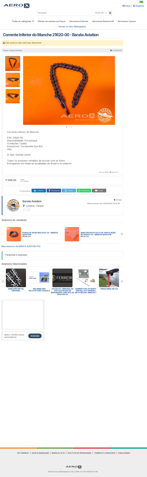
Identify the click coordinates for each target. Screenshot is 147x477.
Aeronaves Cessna (127, 21)
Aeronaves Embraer (78, 21)
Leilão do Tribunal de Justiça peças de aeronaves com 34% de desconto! (62, 291)
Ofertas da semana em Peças (51, 21)
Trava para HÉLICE (109, 289)
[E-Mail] (99, 190)
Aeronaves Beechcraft (103, 21)
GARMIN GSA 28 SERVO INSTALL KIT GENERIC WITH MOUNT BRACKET (85, 290)
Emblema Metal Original (16, 290)
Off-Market (23, 453)
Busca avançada (40, 453)
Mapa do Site (58, 453)
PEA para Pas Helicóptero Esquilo (39, 290)
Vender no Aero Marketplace (72, 26)
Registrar (138, 6)
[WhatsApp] (84, 190)
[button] (112, 58)
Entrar (126, 6)
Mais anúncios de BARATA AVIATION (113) (20, 246)
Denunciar (114, 172)
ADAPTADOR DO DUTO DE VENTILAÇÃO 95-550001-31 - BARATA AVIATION (98, 234)
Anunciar (35, 336)
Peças (5, 50)
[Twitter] (69, 190)
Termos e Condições (104, 453)
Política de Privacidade (79, 453)
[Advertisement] (23, 314)
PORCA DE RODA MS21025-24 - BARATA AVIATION (40, 234)
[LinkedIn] (39, 190)
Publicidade (124, 453)
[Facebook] (54, 190)
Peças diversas (16, 50)
